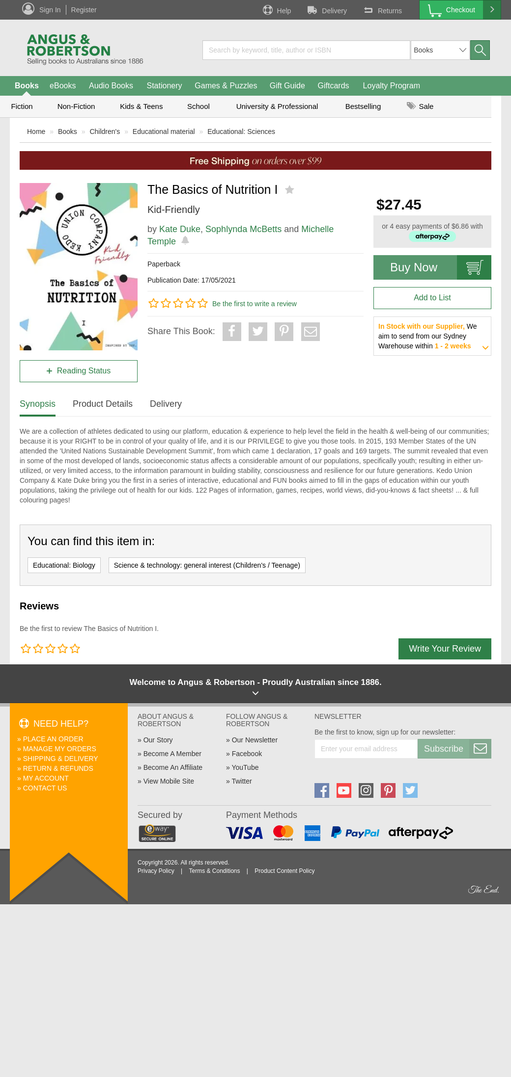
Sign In (50, 10)
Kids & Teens (141, 106)
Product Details (103, 404)
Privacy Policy (156, 870)
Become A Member (172, 754)
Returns (382, 9)
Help (276, 9)
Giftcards (333, 85)
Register (84, 10)
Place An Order (53, 739)
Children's (104, 131)
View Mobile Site (168, 781)
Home (36, 131)
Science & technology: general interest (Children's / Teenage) (207, 565)
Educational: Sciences (241, 131)
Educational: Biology (64, 565)
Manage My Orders (59, 749)
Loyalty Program (392, 85)
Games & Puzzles (226, 85)
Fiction (21, 106)
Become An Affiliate (172, 767)
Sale (420, 106)
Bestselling (363, 106)
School (198, 106)
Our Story (158, 740)
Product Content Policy (284, 870)
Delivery (326, 9)
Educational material (164, 131)
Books (27, 85)
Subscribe (457, 748)
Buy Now (440, 267)
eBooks (63, 85)
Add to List (432, 297)
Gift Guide (287, 85)
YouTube (244, 767)
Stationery (164, 85)
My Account (46, 778)
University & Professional (277, 106)
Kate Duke (179, 229)
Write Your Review (445, 649)
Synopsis (38, 404)
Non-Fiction (76, 106)
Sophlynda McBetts (243, 229)
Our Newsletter (255, 740)
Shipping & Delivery (60, 758)
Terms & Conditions (214, 870)
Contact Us (45, 788)
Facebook (247, 754)
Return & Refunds (58, 768)
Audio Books (111, 85)
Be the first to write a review (254, 304)
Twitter (241, 781)
